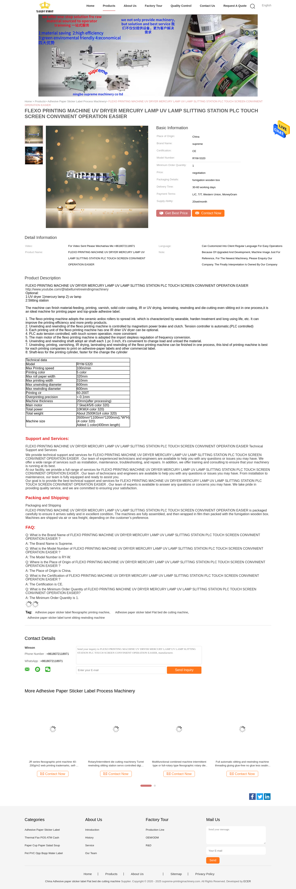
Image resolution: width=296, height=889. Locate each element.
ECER (247, 881)
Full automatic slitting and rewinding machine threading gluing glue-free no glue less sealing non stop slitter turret (242, 763)
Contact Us (207, 5)
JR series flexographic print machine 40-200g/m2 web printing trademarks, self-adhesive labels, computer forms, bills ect (52, 763)
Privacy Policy (204, 874)
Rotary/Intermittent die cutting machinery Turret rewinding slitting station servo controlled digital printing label (116, 763)
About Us (130, 5)
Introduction (92, 829)
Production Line (155, 829)
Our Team (91, 853)
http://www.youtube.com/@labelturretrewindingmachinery (67, 289)
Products (109, 5)
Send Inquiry (184, 670)
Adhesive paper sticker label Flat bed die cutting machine (151, 612)
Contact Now (208, 213)
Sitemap (176, 874)
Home (90, 5)
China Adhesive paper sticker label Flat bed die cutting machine (82, 881)
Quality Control (181, 5)
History (89, 837)
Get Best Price (174, 213)
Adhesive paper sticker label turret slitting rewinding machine (66, 617)
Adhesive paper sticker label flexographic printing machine (72, 612)
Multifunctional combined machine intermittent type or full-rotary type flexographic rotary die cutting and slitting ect (179, 763)
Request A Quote (235, 5)
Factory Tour (153, 5)
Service (89, 845)
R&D (148, 845)
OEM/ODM (152, 837)
